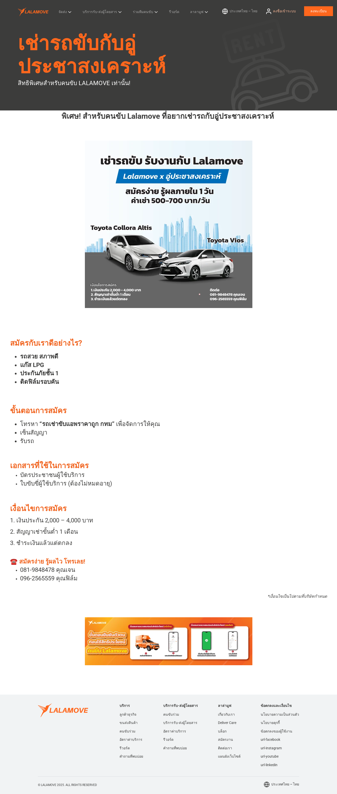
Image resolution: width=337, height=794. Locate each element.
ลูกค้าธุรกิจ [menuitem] (128, 714)
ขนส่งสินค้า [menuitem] (129, 723)
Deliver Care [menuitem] (227, 723)
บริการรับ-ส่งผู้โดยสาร (100, 12)
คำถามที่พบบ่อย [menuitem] (131, 756)
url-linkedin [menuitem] (269, 765)
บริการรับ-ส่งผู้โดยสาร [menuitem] (180, 723)
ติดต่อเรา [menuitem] (225, 748)
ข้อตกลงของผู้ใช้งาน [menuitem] (276, 731)
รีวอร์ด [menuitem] (125, 748)
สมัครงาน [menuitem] (225, 740)
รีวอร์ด (174, 12)
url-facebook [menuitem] (270, 740)
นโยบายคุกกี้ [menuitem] (270, 723)
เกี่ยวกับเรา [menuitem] (226, 714)
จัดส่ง (63, 12)
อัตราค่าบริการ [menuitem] (131, 740)
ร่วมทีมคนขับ (143, 12)
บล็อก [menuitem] (222, 731)
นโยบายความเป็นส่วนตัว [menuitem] (280, 714)
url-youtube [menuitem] (269, 756)
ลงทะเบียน (318, 11)
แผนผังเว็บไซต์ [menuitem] (229, 756)
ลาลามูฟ (196, 12)
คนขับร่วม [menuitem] (127, 731)
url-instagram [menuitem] (271, 748)
